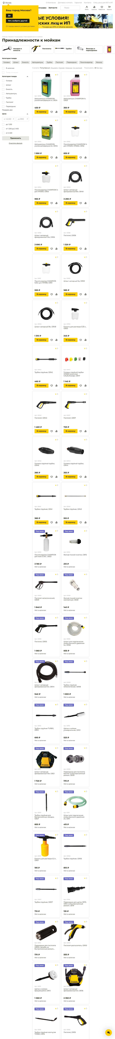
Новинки (68, 68)
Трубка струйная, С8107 (44, 902)
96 (98, 68)
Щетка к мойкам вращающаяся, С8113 (43, 990)
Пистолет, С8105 (41, 642)
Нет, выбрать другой (17, 21)
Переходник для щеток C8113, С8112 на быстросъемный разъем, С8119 (75, 903)
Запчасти (53, 8)
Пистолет (59, 62)
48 (95, 68)
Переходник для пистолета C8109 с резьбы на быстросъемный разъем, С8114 (45, 947)
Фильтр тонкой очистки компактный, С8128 (73, 599)
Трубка (49, 62)
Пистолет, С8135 (70, 1032)
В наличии (10, 68)
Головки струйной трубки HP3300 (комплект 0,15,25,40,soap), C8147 (74, 374)
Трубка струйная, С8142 (44, 372)
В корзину (41, 112)
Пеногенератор (86, 62)
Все (101, 68)
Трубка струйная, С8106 (73, 859)
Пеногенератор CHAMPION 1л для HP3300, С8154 (46, 191)
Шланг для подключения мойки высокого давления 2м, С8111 (74, 817)
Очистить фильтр (15, 143)
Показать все (7, 110)
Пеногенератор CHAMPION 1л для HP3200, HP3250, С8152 (75, 145)
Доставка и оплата (65, 3)
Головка (6, 62)
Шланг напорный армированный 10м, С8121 (45, 773)
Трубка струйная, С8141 (43, 509)
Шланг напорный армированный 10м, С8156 (45, 236)
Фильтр (99, 62)
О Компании (51, 3)
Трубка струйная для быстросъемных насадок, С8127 (44, 817)
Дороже (61, 68)
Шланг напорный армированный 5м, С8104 (44, 686)
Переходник (72, 62)
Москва (8, 3)
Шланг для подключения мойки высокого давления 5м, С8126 (74, 643)
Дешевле (54, 68)
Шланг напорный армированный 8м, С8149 (73, 191)
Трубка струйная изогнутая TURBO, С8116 (45, 1033)
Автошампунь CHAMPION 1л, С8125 (75, 99)
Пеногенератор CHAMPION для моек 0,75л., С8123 (45, 555)
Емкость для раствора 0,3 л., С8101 (45, 859)
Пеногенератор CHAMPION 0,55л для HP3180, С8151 (45, 282)
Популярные (45, 68)
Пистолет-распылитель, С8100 (75, 945)
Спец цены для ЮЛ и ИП (103, 3)
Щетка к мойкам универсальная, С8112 (72, 729)
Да (9, 16)
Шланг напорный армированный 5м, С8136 (73, 990)
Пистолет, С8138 (70, 235)
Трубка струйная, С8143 (73, 509)
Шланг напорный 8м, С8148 (45, 327)
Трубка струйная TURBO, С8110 (44, 729)
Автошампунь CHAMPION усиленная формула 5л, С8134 (46, 145)
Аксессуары (40, 8)
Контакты (87, 3)
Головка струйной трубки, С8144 (74, 464)
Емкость (25, 62)
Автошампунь (37, 62)
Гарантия (78, 3)
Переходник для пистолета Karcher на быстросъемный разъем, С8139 (74, 773)
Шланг (16, 62)
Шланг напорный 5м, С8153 (74, 281)
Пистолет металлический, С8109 (45, 599)
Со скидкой (77, 68)
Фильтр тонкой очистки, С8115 (75, 555)
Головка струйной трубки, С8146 (45, 464)
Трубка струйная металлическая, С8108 (72, 686)
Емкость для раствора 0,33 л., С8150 (75, 327)
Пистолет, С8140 (41, 418)
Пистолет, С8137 (70, 418)
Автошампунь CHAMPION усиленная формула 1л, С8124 (46, 99)
